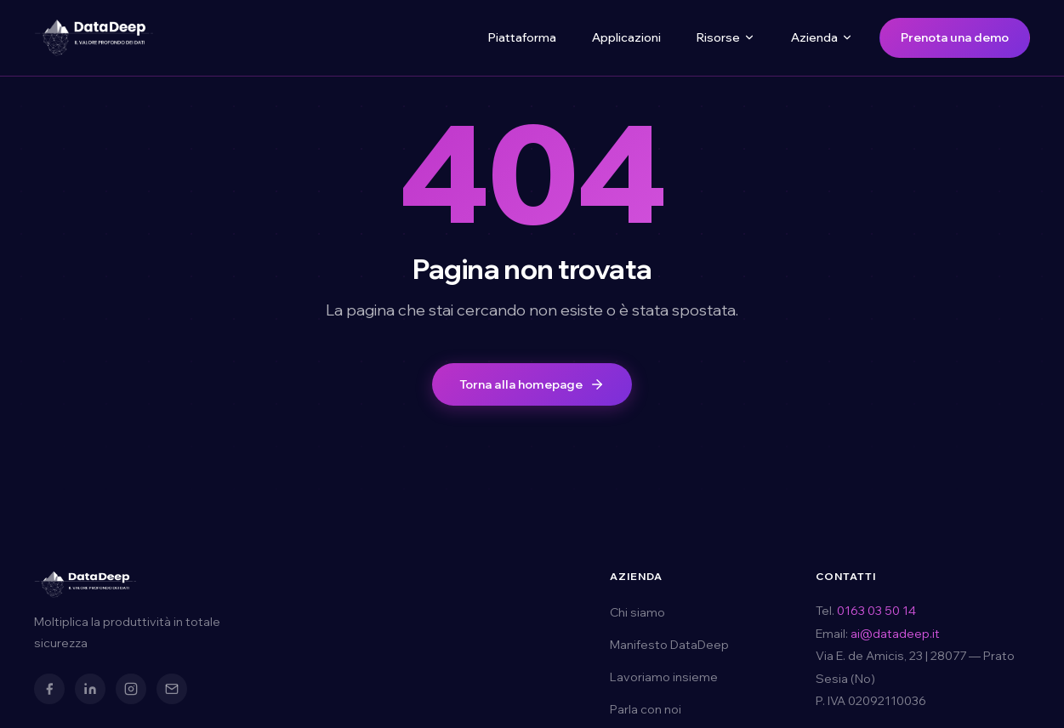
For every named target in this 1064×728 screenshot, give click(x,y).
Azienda (822, 37)
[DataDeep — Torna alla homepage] (93, 37)
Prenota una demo (955, 37)
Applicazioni (626, 37)
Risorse (726, 37)
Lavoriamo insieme (664, 677)
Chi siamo (637, 612)
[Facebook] (49, 689)
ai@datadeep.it (895, 633)
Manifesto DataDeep (669, 644)
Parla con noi (645, 709)
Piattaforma (522, 37)
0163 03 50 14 (876, 610)
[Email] (171, 689)
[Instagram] (131, 689)
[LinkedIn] (90, 689)
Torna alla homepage (532, 384)
